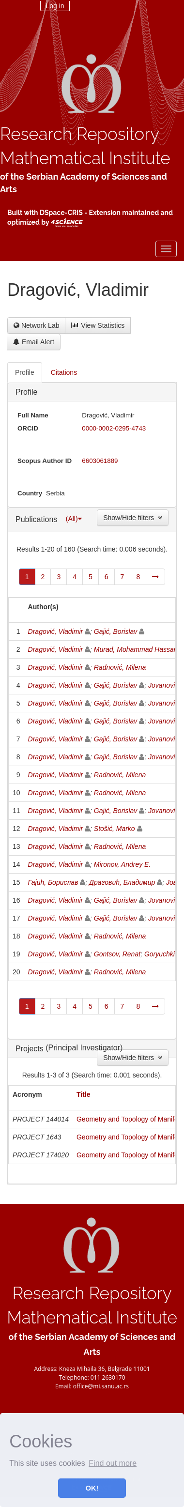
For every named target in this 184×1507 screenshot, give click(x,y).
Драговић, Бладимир (122, 882)
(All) (74, 519)
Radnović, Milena (120, 667)
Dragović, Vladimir (55, 631)
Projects (30, 1049)
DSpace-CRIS (61, 212)
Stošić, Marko (114, 828)
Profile (26, 392)
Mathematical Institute (85, 158)
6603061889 (100, 460)
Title (84, 1094)
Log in (55, 6)
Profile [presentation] (24, 372)
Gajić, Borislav (115, 631)
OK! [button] (92, 1488)
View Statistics (97, 325)
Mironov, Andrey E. (122, 864)
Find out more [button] (113, 1463)
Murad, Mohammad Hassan (136, 649)
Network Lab (36, 325)
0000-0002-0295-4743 (114, 428)
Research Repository (79, 134)
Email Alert (33, 342)
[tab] (25, 372)
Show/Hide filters (132, 518)
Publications (37, 519)
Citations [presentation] (64, 372)
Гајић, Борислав (53, 882)
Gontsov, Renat (117, 954)
